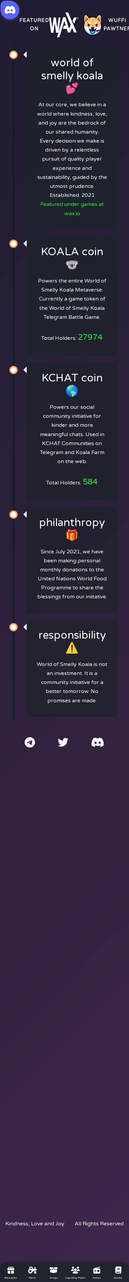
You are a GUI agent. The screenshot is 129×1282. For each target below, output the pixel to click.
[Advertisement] (64, 978)
